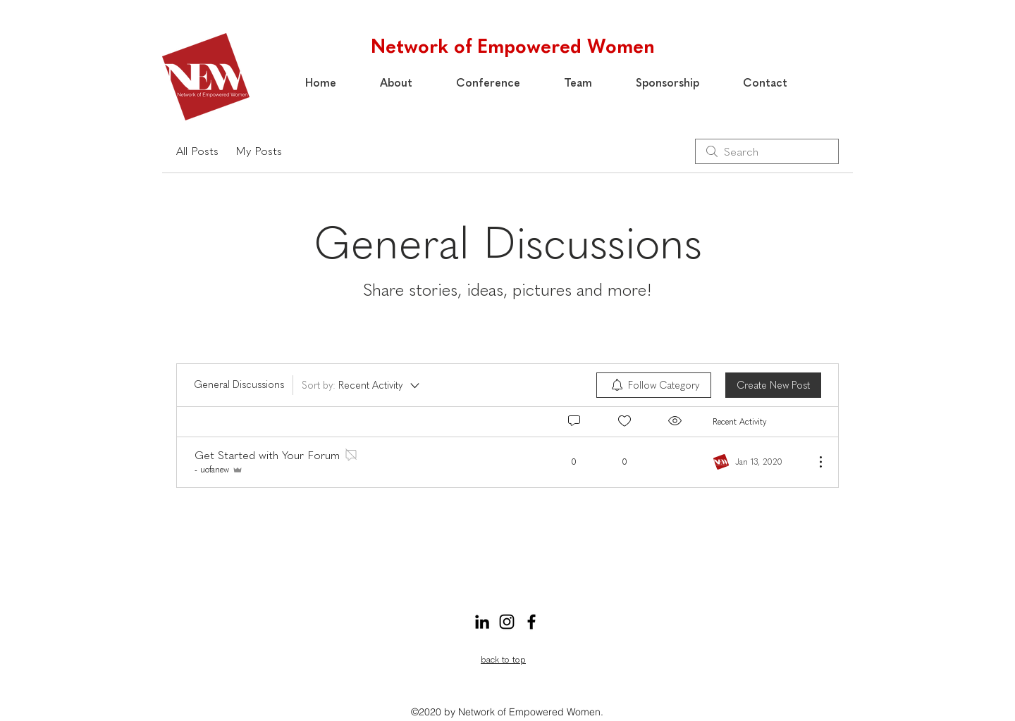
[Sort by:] (362, 385)
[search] (767, 151)
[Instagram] (507, 622)
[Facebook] (531, 622)
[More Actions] (813, 461)
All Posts (197, 151)
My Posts (258, 151)
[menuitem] (653, 385)
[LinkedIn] (482, 622)
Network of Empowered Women (513, 46)
